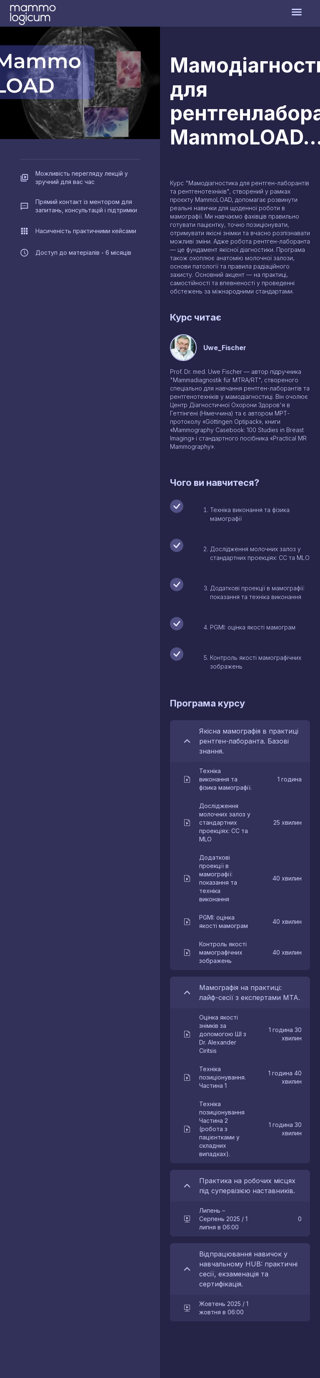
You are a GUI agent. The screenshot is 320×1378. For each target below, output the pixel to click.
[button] (242, 779)
